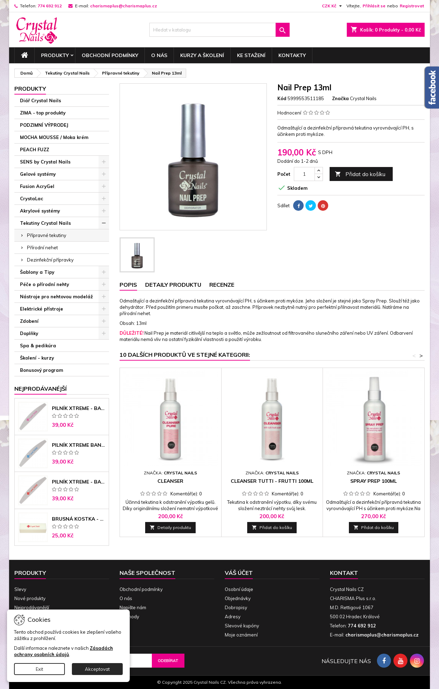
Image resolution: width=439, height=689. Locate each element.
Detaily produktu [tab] (173, 284)
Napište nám (133, 607)
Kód (281, 98)
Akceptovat (97, 669)
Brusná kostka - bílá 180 (79, 519)
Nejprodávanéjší (40, 388)
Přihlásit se (374, 5)
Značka (340, 98)
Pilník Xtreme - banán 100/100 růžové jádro (79, 408)
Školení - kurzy (37, 358)
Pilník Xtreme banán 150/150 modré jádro (79, 445)
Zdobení (29, 321)
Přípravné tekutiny (46, 235)
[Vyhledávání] (219, 30)
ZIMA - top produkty (43, 113)
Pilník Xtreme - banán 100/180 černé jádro (79, 482)
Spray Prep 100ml (373, 481)
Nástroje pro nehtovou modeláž (56, 296)
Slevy (20, 589)
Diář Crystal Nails (40, 100)
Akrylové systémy (40, 211)
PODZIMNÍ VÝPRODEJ (44, 125)
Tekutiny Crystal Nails (45, 223)
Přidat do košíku (360, 174)
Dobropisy (236, 607)
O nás (159, 55)
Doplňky (29, 333)
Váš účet (239, 572)
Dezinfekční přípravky (50, 260)
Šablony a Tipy (37, 272)
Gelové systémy (38, 174)
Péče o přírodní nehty (44, 284)
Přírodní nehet (42, 247)
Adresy (233, 616)
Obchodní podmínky (110, 55)
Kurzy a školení (202, 55)
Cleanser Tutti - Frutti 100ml (272, 481)
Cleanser (170, 481)
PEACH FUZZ (34, 149)
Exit (39, 669)
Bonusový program (41, 370)
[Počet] (304, 174)
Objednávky (238, 598)
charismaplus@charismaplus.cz (123, 5)
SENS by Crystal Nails (45, 162)
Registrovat (412, 5)
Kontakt (344, 572)
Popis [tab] (128, 284)
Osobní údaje (239, 589)
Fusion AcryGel (37, 186)
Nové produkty (30, 598)
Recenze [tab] (221, 284)
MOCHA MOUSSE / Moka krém (54, 137)
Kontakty (292, 55)
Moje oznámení (241, 635)
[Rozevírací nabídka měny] (333, 6)
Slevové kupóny (242, 625)
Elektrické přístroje (41, 309)
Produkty (55, 55)
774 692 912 (50, 5)
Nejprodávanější (31, 607)
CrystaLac (31, 198)
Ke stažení (251, 55)
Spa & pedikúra (38, 345)
